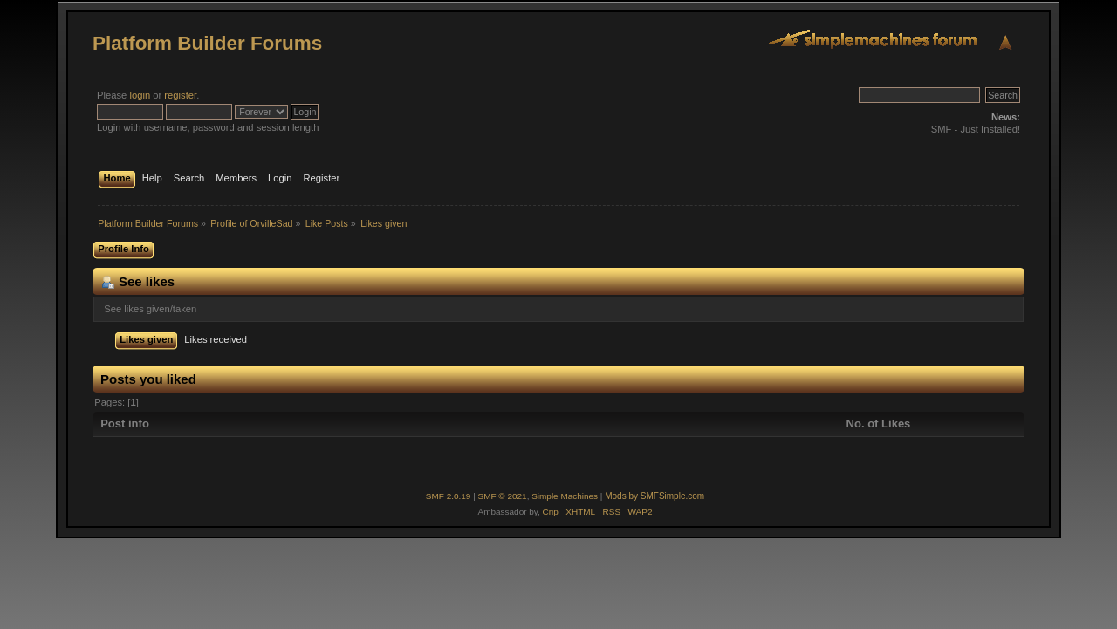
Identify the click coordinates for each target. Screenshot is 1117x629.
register (180, 95)
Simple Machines (564, 496)
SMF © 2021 (502, 496)
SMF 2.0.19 (448, 496)
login (139, 95)
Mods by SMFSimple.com (654, 496)
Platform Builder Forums (207, 43)
